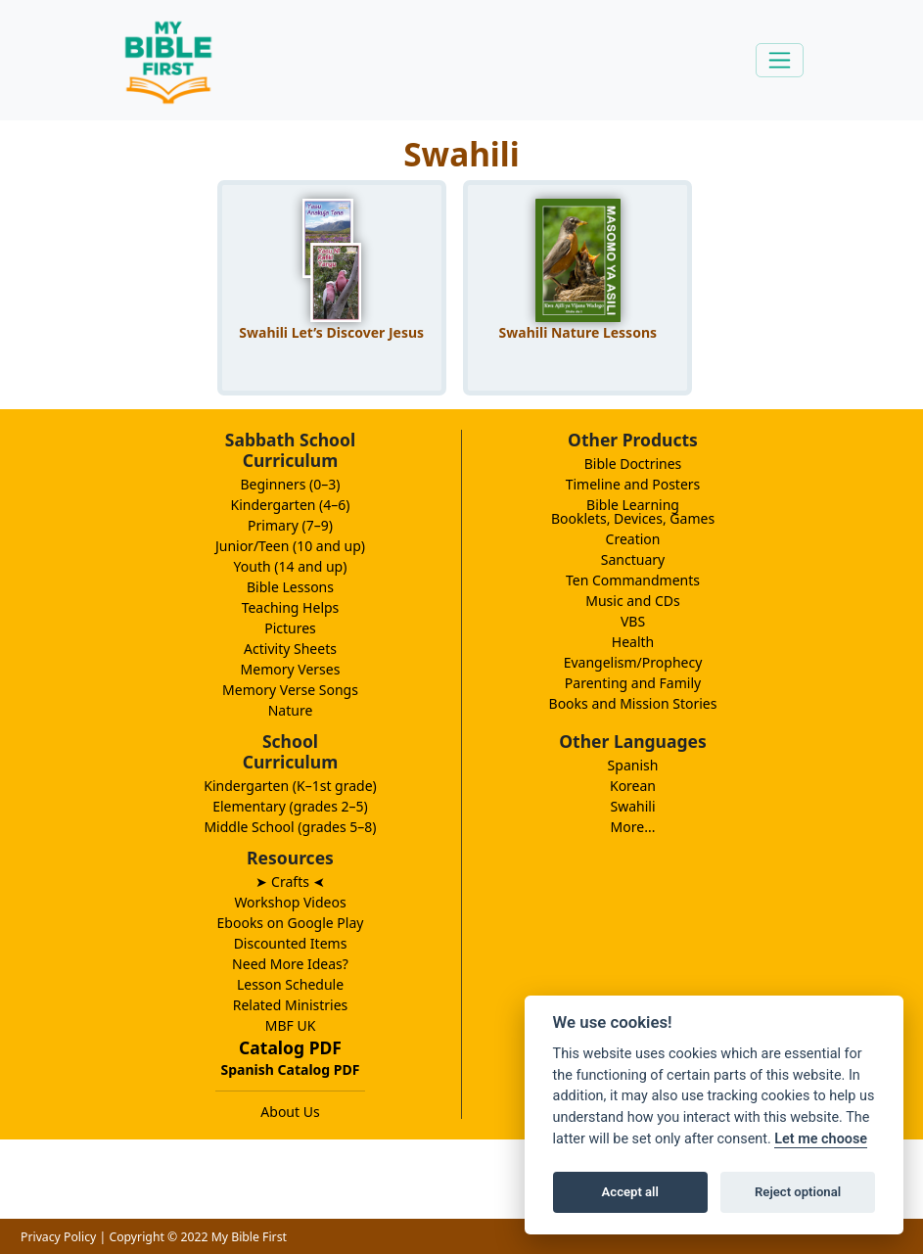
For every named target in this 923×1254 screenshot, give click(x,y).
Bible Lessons (290, 587)
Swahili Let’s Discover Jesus (331, 332)
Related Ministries (290, 1005)
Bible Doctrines (633, 463)
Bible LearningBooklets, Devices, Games (633, 511)
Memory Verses (291, 669)
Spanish (633, 765)
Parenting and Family (633, 682)
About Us (289, 1111)
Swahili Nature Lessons (578, 332)
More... (633, 826)
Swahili (632, 806)
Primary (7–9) (290, 525)
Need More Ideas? (290, 963)
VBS (633, 621)
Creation (633, 539)
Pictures (290, 628)
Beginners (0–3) (291, 484)
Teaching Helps (291, 607)
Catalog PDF (290, 1047)
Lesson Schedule (290, 984)
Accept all (630, 1191)
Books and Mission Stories (633, 703)
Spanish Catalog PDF (290, 1069)
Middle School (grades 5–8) (290, 826)
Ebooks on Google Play (290, 922)
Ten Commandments (633, 580)
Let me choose (820, 1139)
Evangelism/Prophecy (633, 662)
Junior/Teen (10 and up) (290, 545)
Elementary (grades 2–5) (290, 806)
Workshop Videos (290, 902)
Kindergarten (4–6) (290, 504)
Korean (633, 785)
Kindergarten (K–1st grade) (290, 785)
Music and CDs (632, 600)
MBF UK (290, 1025)
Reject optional (798, 1191)
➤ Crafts (289, 881)
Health (633, 641)
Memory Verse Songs (290, 689)
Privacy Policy (58, 1237)
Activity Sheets (290, 648)
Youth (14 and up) (290, 566)
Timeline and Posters (633, 484)
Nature (290, 710)
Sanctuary (633, 559)
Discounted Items (290, 943)
